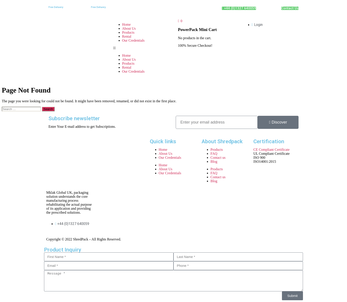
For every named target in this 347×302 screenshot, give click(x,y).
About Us (129, 28)
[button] (141, 48)
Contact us (218, 157)
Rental (126, 36)
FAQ (213, 153)
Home (126, 24)
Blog (213, 161)
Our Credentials (133, 40)
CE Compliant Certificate (271, 149)
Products (128, 32)
